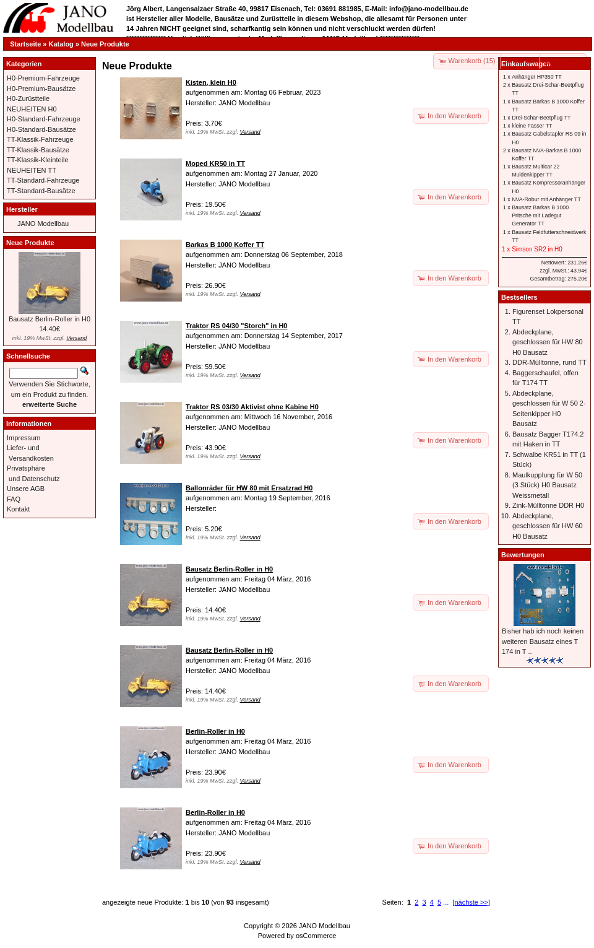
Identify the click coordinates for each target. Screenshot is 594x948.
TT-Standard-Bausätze (41, 190)
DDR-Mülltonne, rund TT (549, 362)
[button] (520, 61)
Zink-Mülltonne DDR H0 (548, 505)
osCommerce (316, 935)
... (446, 902)
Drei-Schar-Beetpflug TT (541, 118)
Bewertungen (522, 555)
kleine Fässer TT (532, 126)
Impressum (23, 437)
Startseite (25, 44)
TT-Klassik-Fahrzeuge (40, 139)
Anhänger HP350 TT (537, 77)
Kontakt (18, 509)
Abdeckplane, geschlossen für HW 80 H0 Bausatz (547, 342)
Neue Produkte (105, 44)
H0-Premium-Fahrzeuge (43, 78)
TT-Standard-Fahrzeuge (43, 180)
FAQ (13, 499)
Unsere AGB (26, 488)
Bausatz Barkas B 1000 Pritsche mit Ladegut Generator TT (540, 215)
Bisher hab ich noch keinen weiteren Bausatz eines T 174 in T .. (542, 641)
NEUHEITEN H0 (32, 109)
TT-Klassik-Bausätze (38, 150)
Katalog (61, 44)
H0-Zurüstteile (28, 98)
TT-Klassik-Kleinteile (38, 159)
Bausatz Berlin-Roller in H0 (49, 319)
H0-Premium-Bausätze (41, 88)
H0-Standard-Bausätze (41, 129)
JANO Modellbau (43, 223)
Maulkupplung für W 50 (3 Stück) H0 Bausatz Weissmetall (547, 485)
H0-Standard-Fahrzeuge (43, 119)
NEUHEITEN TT (31, 170)
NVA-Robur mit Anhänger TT (546, 199)
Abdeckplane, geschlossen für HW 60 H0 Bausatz (547, 526)
